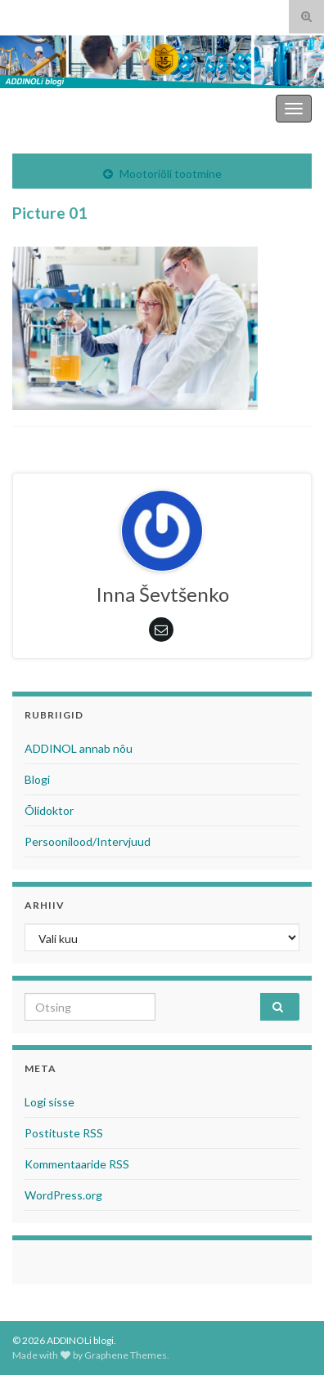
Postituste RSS (64, 1133)
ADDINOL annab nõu (79, 748)
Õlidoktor (49, 810)
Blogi (37, 779)
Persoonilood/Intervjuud (88, 841)
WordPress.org (63, 1195)
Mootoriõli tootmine (170, 173)
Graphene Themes (125, 1355)
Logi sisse (49, 1102)
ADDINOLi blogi (228, 108)
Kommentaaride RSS (77, 1164)
